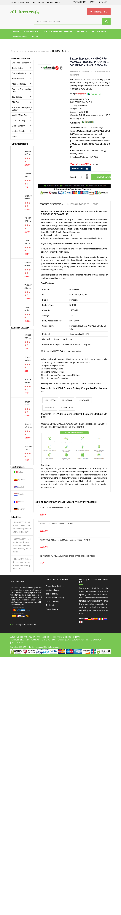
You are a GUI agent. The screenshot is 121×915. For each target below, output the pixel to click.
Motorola (43, 51)
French (19, 501)
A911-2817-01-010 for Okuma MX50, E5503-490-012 (28, 153)
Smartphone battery (55, 586)
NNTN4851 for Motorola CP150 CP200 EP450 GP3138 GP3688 (67, 556)
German (19, 509)
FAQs (92, 2)
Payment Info (79, 2)
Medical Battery (22, 84)
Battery (20, 51)
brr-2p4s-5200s (49, 640)
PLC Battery (22, 102)
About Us (14, 637)
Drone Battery (22, 125)
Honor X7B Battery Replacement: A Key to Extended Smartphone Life (22, 564)
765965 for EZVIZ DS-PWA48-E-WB (28, 175)
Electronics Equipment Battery (22, 108)
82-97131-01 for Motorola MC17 (54, 507)
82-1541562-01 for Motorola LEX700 (56, 524)
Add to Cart (104, 176)
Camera (31, 51)
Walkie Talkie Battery (22, 115)
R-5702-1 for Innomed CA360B (28, 448)
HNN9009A (50, 400)
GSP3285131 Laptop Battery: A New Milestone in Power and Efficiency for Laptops (22, 545)
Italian (18, 472)
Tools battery (51, 605)
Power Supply (52, 609)
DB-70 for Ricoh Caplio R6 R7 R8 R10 (28, 309)
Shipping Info (58, 637)
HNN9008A (84, 400)
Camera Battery (22, 73)
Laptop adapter (52, 590)
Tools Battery (22, 78)
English (19, 487)
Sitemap (102, 2)
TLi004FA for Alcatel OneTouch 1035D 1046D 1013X (28, 286)
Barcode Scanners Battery (22, 90)
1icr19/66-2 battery (19, 640)
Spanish (19, 479)
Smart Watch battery (55, 597)
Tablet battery (52, 593)
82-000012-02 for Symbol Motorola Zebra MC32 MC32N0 (65, 540)
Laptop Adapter (22, 131)
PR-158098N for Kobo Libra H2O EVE (28, 219)
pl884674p (35, 640)
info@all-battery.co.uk (26, 624)
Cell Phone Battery (22, 62)
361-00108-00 (17, 643)
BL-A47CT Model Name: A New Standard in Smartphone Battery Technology (22, 527)
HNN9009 (49, 407)
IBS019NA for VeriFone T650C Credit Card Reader (28, 425)
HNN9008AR (67, 407)
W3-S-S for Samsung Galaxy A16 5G (28, 358)
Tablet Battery (22, 68)
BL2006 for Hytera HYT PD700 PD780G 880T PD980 (28, 381)
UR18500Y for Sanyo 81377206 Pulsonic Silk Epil (28, 197)
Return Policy (28, 637)
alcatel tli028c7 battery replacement (84, 640)
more (14, 136)
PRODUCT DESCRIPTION (51, 204)
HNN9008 (67, 400)
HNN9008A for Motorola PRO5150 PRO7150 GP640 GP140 (28, 336)
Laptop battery (52, 601)
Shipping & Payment (78, 204)
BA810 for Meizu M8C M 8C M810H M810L (28, 403)
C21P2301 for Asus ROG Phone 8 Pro (28, 264)
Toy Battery (22, 97)
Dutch (18, 494)
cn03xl (61, 640)
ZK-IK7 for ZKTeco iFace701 (28, 242)
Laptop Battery (22, 120)
